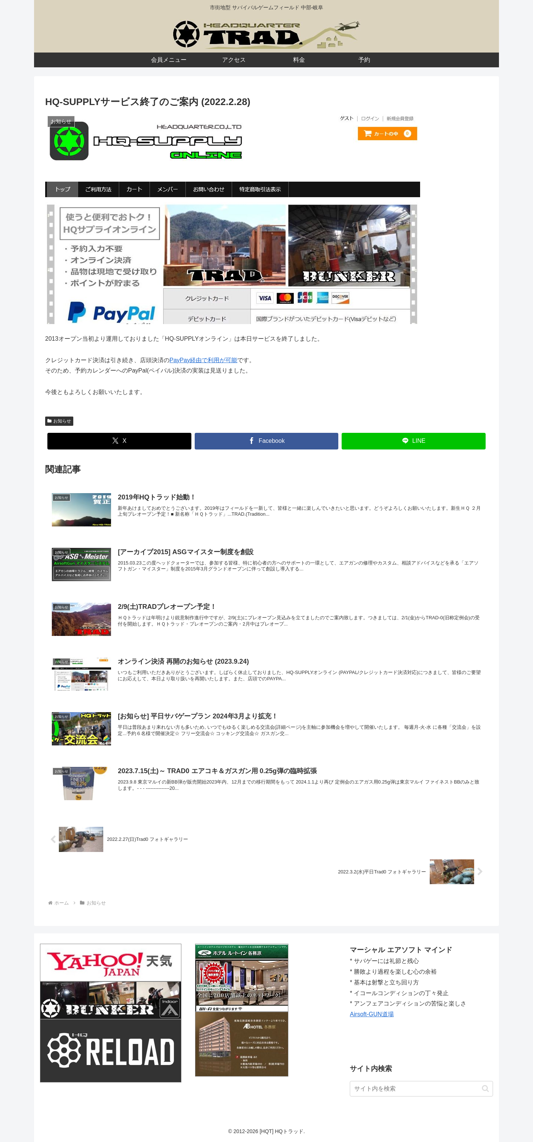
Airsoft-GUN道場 (371, 1014)
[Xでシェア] (119, 441)
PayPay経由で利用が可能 (203, 360)
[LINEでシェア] (414, 441)
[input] (421, 1088)
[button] (485, 1088)
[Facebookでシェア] (267, 441)
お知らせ (59, 421)
